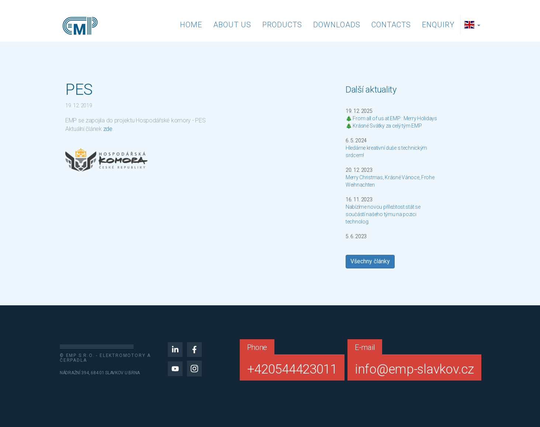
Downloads (336, 24)
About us (232, 24)
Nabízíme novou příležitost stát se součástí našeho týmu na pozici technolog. (383, 214)
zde (107, 128)
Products (282, 24)
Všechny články (370, 261)
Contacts (391, 24)
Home (191, 24)
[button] (473, 24)
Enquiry (438, 24)
